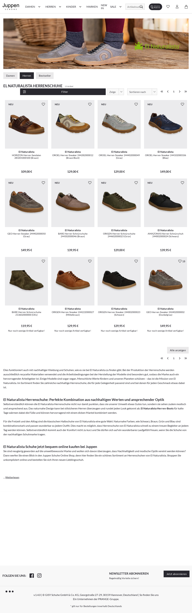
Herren (27, 75)
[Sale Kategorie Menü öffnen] (120, 6)
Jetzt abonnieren (176, 573)
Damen (10, 75)
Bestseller (45, 75)
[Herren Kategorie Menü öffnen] (60, 6)
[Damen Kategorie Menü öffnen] (39, 6)
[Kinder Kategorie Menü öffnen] (80, 6)
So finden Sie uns (149, 594)
